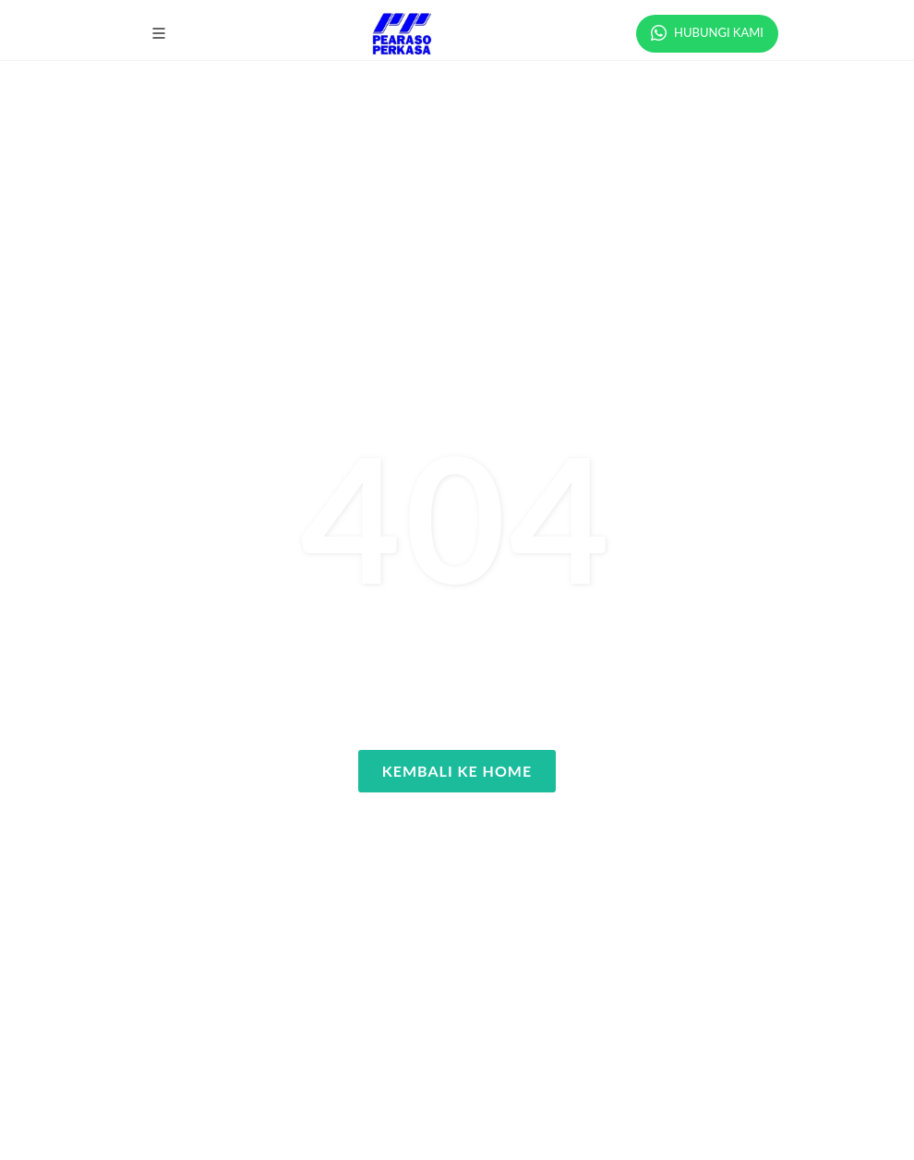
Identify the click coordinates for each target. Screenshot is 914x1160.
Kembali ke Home (457, 770)
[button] (159, 33)
